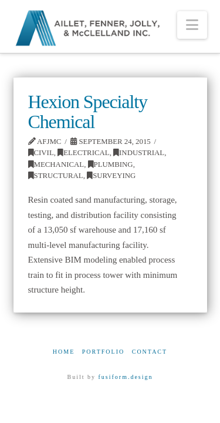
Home (64, 351)
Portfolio (103, 351)
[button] (192, 25)
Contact (149, 351)
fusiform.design (125, 377)
